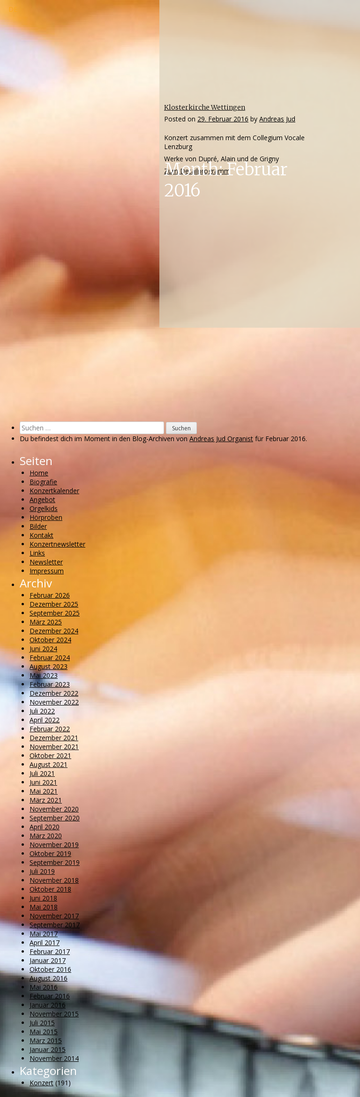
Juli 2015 (42, 1022)
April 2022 (45, 719)
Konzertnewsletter (57, 544)
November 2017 (54, 915)
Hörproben (46, 517)
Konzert (41, 1082)
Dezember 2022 (54, 693)
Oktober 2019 (50, 853)
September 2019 (55, 862)
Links (37, 552)
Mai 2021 (44, 791)
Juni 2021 (43, 782)
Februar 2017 (50, 951)
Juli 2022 (42, 710)
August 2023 (49, 666)
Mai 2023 (44, 675)
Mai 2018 (44, 906)
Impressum (47, 570)
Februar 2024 (50, 657)
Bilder (38, 526)
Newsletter (46, 561)
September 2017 (55, 924)
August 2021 (49, 764)
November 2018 (54, 880)
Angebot (42, 499)
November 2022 (54, 702)
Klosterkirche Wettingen (204, 107)
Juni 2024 (43, 648)
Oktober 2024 (50, 639)
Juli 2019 (42, 871)
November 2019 (54, 844)
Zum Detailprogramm (197, 170)
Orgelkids (44, 508)
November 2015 (54, 1013)
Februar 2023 (50, 684)
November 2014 (54, 1058)
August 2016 (49, 978)
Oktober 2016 (50, 969)
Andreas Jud (277, 118)
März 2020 (46, 835)
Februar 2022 (50, 728)
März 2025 (46, 621)
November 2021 (54, 746)
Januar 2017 (48, 960)
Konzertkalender (54, 490)
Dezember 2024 (54, 630)
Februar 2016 (50, 996)
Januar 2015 (48, 1049)
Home (39, 472)
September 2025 (55, 613)
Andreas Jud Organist (221, 438)
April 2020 (45, 826)
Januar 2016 (48, 1004)
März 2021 (46, 800)
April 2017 (45, 942)
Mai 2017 (44, 933)
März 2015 (46, 1040)
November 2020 (54, 808)
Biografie (43, 481)
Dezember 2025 (54, 604)
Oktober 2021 (50, 755)
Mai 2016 (44, 987)
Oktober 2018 (50, 889)
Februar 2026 (50, 595)
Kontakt (41, 535)
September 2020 (55, 817)
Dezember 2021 (54, 737)
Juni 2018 (43, 898)
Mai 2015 (44, 1031)
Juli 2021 (42, 773)
